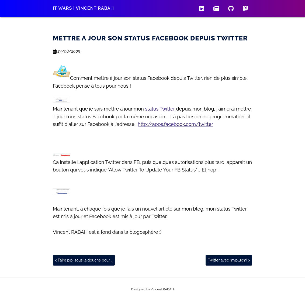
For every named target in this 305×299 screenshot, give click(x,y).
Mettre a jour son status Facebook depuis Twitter (150, 38)
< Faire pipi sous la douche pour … (84, 260)
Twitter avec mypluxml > (229, 260)
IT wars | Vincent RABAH (83, 8)
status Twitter (160, 109)
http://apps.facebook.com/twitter (175, 124)
